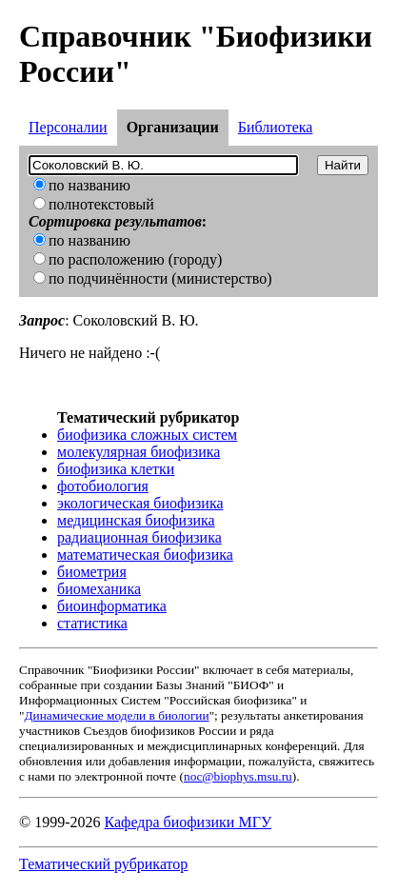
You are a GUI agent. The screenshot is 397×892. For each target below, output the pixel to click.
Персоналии (68, 127)
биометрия (92, 572)
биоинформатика (112, 606)
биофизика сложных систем (147, 434)
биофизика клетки (115, 469)
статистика (92, 623)
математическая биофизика (145, 554)
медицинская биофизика (136, 520)
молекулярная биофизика (138, 452)
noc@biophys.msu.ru (238, 776)
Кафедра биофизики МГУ (187, 822)
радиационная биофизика (139, 537)
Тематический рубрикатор (103, 864)
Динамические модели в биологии (116, 715)
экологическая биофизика (140, 503)
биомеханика (99, 589)
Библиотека (275, 127)
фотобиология (103, 486)
